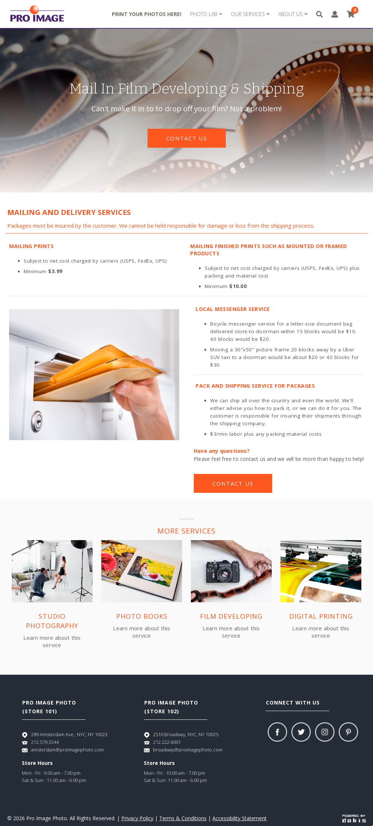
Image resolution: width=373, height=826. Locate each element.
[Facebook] (277, 732)
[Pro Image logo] (37, 14)
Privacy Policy (137, 818)
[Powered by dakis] (354, 818)
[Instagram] (325, 732)
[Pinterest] (348, 732)
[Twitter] (301, 732)
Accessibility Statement (239, 818)
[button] (206, 14)
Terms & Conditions (183, 818)
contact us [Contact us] (186, 138)
